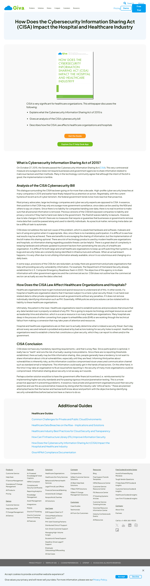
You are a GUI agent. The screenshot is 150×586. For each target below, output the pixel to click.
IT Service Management (14, 481)
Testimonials (75, 510)
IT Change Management (15, 512)
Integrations (31, 504)
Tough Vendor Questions (125, 479)
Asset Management (34, 501)
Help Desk (10, 477)
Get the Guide (75, 136)
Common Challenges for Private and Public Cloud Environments (66, 419)
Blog (95, 473)
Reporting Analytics (34, 491)
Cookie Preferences (69, 563)
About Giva (120, 510)
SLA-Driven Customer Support (56, 529)
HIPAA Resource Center (101, 483)
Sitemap (86, 563)
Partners (119, 513)
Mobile (29, 508)
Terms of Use (51, 563)
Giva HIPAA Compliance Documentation (54, 452)
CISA (102, 167)
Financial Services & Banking (55, 490)
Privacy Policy (35, 563)
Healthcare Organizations (54, 473)
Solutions (41, 8)
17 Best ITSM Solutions (79, 489)
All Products (10, 490)
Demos (49, 8)
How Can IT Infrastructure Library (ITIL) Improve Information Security (69, 436)
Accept (121, 576)
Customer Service (12, 473)
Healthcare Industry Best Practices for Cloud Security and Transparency (71, 431)
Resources (76, 8)
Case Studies (75, 506)
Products (32, 8)
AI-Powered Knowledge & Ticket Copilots (34, 475)
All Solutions (50, 501)
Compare (57, 8)
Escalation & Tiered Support (55, 538)
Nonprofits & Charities (53, 497)
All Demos (9, 516)
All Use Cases (50, 554)
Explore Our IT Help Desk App (75, 144)
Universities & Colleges (53, 494)
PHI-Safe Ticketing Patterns (55, 522)
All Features (31, 521)
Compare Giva (76, 473)
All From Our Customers (79, 513)
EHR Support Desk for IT (54, 512)
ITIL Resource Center (100, 492)
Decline (135, 576)
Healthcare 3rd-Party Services (56, 477)
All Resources (98, 520)
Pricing (117, 8)
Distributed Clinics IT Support (56, 525)
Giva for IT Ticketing (34, 512)
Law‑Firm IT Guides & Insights (126, 498)
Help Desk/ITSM (12, 509)
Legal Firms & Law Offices (54, 487)
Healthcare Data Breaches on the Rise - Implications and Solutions (68, 425)
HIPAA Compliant (33, 482)
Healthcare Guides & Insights (126, 495)
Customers (66, 8)
